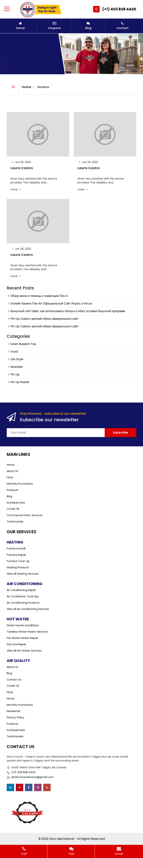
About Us (12, 471)
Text (71, 851)
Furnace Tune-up (18, 561)
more (15, 189)
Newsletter (13, 711)
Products (12, 490)
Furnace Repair (16, 555)
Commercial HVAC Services (24, 515)
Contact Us (14, 679)
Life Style (16, 359)
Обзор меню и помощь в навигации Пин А (39, 296)
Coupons (54, 26)
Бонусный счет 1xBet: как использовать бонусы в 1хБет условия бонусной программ (67, 311)
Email (118, 851)
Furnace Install (16, 548)
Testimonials (15, 521)
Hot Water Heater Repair (22, 638)
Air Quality (18, 660)
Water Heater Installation (23, 625)
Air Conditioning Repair (21, 590)
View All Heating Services (23, 574)
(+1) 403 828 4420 (119, 9)
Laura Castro (21, 168)
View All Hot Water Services (24, 650)
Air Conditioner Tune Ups (23, 596)
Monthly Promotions (20, 484)
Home (20, 26)
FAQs (10, 477)
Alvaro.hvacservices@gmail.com (32, 777)
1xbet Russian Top (23, 344)
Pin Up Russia (19, 382)
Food (14, 351)
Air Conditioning (24, 583)
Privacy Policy (15, 717)
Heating (15, 542)
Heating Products (18, 567)
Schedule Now (16, 502)
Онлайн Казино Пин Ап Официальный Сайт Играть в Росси (51, 303)
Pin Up (15, 374)
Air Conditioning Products (23, 603)
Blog (88, 26)
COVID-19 (13, 509)
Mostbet (16, 367)
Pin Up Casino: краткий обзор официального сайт (44, 319)
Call (24, 851)
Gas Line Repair (16, 644)
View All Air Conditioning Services (28, 609)
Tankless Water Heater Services (27, 632)
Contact (122, 26)
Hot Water (18, 619)
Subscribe (120, 432)
